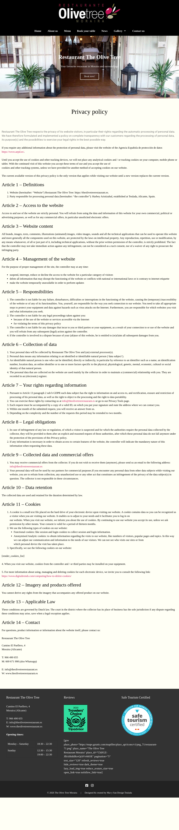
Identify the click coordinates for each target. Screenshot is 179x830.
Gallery (121, 31)
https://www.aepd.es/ (13, 151)
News (104, 30)
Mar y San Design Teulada (119, 792)
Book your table (86, 30)
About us (52, 30)
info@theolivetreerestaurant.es (78, 400)
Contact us (138, 30)
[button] (3, 67)
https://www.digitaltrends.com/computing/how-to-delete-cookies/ (36, 576)
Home (37, 30)
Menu (67, 30)
